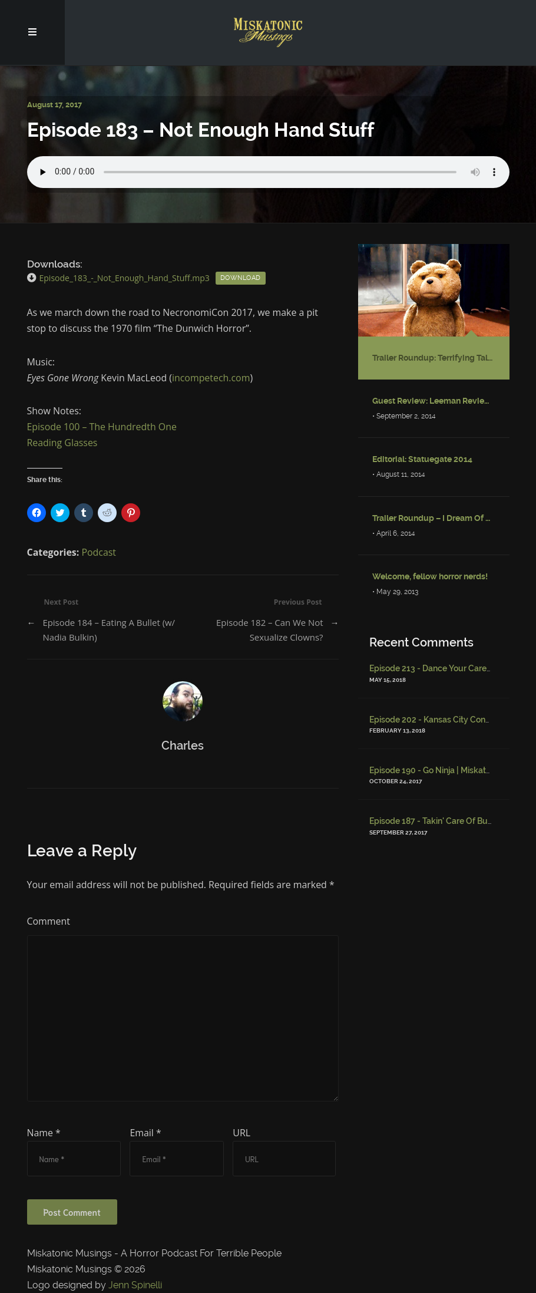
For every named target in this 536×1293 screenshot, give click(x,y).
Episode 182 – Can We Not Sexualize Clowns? (269, 629)
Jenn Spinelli (135, 1285)
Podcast (98, 552)
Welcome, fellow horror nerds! (430, 576)
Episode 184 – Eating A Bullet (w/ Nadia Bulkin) (108, 629)
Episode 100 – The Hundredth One (102, 426)
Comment (48, 921)
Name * (44, 1132)
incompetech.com (211, 377)
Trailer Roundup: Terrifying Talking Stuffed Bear (433, 357)
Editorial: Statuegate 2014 (422, 459)
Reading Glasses (62, 442)
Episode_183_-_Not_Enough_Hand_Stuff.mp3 (124, 277)
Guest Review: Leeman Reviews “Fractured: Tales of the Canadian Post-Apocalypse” (433, 400)
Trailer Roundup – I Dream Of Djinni (433, 518)
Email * (145, 1132)
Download (240, 278)
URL (241, 1132)
